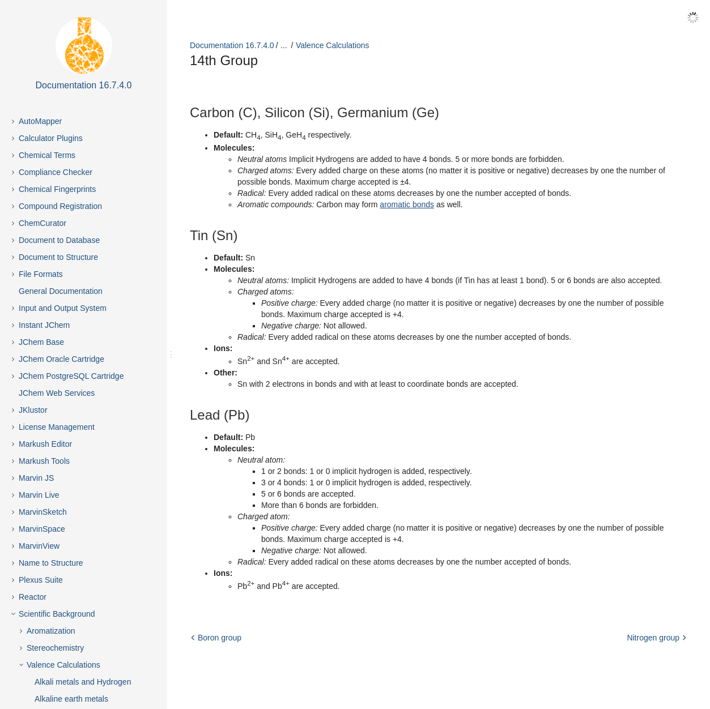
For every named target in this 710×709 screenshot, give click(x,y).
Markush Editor (45, 444)
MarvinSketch (43, 511)
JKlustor (33, 410)
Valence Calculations (63, 664)
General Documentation (61, 291)
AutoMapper (40, 121)
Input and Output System (63, 308)
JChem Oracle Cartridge (61, 359)
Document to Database (59, 240)
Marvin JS (36, 477)
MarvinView (39, 545)
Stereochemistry (55, 647)
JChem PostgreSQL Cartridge (71, 376)
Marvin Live (39, 494)
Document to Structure (58, 257)
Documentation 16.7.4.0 (232, 45)
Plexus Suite (41, 579)
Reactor (32, 596)
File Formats (41, 274)
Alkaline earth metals (71, 698)
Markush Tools (44, 460)
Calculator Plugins (51, 138)
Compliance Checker (55, 172)
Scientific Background (57, 613)
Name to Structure (51, 562)
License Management (57, 427)
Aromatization (51, 630)
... (283, 45)
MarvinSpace (42, 528)
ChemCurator (42, 223)
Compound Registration (60, 206)
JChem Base (41, 342)
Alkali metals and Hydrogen (83, 681)
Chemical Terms (47, 155)
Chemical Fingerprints (57, 189)
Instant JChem (44, 325)
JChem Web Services (57, 393)
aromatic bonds (407, 204)
